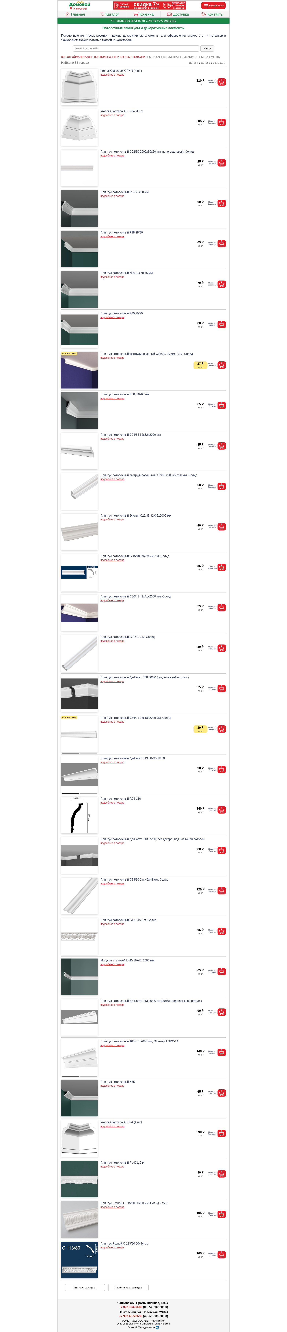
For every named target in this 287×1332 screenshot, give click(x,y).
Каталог (109, 13)
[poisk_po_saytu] (136, 48)
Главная (75, 13)
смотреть (169, 20)
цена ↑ (193, 62)
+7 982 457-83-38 (130, 1316)
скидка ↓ (219, 62)
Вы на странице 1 (85, 1287)
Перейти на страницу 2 (128, 1287)
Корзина (143, 13)
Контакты (212, 13)
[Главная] (79, 4)
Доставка (178, 13)
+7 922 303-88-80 (130, 1307)
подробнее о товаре (112, 74)
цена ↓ (205, 62)
